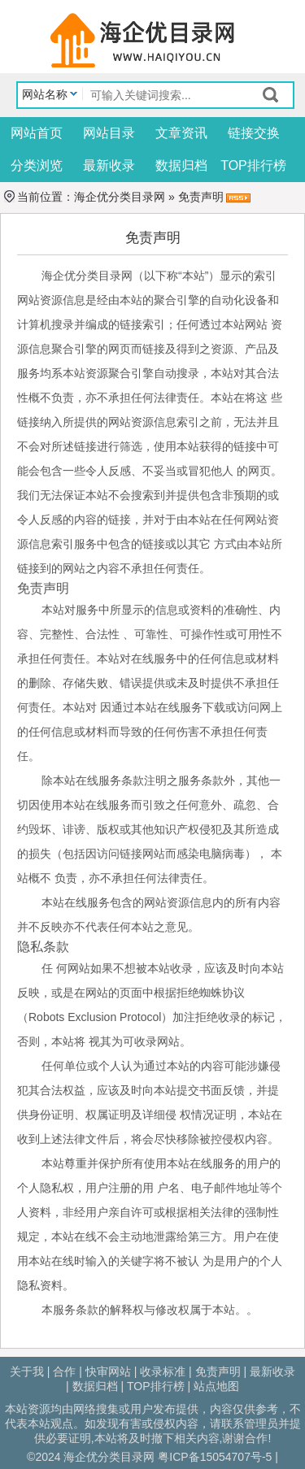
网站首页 (37, 133)
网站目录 (109, 133)
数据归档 (181, 165)
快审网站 (108, 1371)
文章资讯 (181, 133)
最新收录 (109, 165)
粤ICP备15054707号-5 (215, 1456)
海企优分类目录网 (119, 196)
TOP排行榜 (253, 165)
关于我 (27, 1371)
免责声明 (218, 1371)
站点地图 (216, 1386)
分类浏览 (37, 165)
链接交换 (254, 133)
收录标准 (162, 1371)
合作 (64, 1371)
